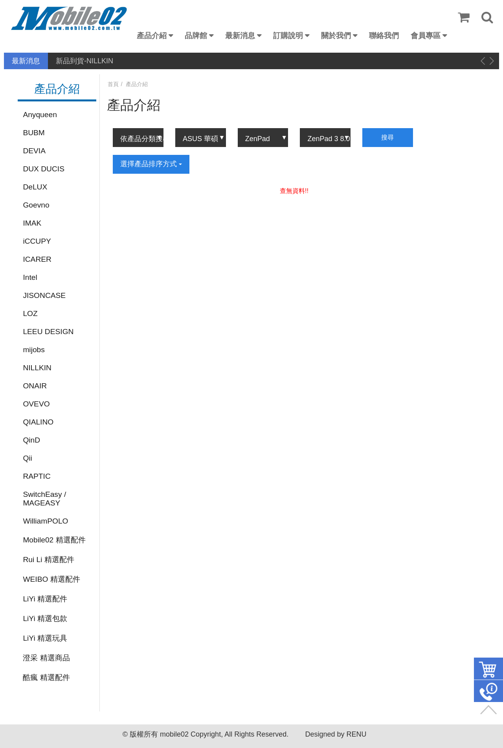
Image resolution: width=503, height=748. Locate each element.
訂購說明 (288, 35)
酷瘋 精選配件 (46, 677)
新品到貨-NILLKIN (84, 61)
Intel (30, 277)
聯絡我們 (384, 35)
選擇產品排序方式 (151, 164)
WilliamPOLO (45, 521)
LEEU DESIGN (48, 331)
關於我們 (336, 35)
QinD (31, 440)
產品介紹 (152, 35)
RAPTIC (36, 476)
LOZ (30, 313)
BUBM (33, 133)
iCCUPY (37, 241)
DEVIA (34, 151)
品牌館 (196, 35)
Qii (27, 458)
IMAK (32, 223)
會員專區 (426, 35)
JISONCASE (44, 295)
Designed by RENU (335, 734)
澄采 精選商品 (46, 658)
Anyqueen (40, 114)
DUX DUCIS (43, 169)
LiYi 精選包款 (45, 618)
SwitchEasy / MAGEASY (44, 498)
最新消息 (240, 35)
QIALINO (38, 422)
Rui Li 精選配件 (48, 559)
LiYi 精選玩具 (45, 638)
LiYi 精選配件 (45, 599)
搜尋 (387, 137)
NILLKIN (37, 368)
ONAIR (35, 386)
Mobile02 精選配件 (54, 540)
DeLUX (35, 187)
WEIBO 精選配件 (51, 579)
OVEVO (36, 404)
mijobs (33, 350)
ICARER (37, 259)
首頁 (113, 84)
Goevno (36, 205)
